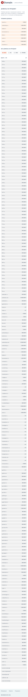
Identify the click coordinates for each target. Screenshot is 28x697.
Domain (8, 2)
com (17, 52)
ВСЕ (5, 52)
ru (10, 52)
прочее (23, 52)
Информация (4, 691)
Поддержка (17, 691)
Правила (11, 691)
